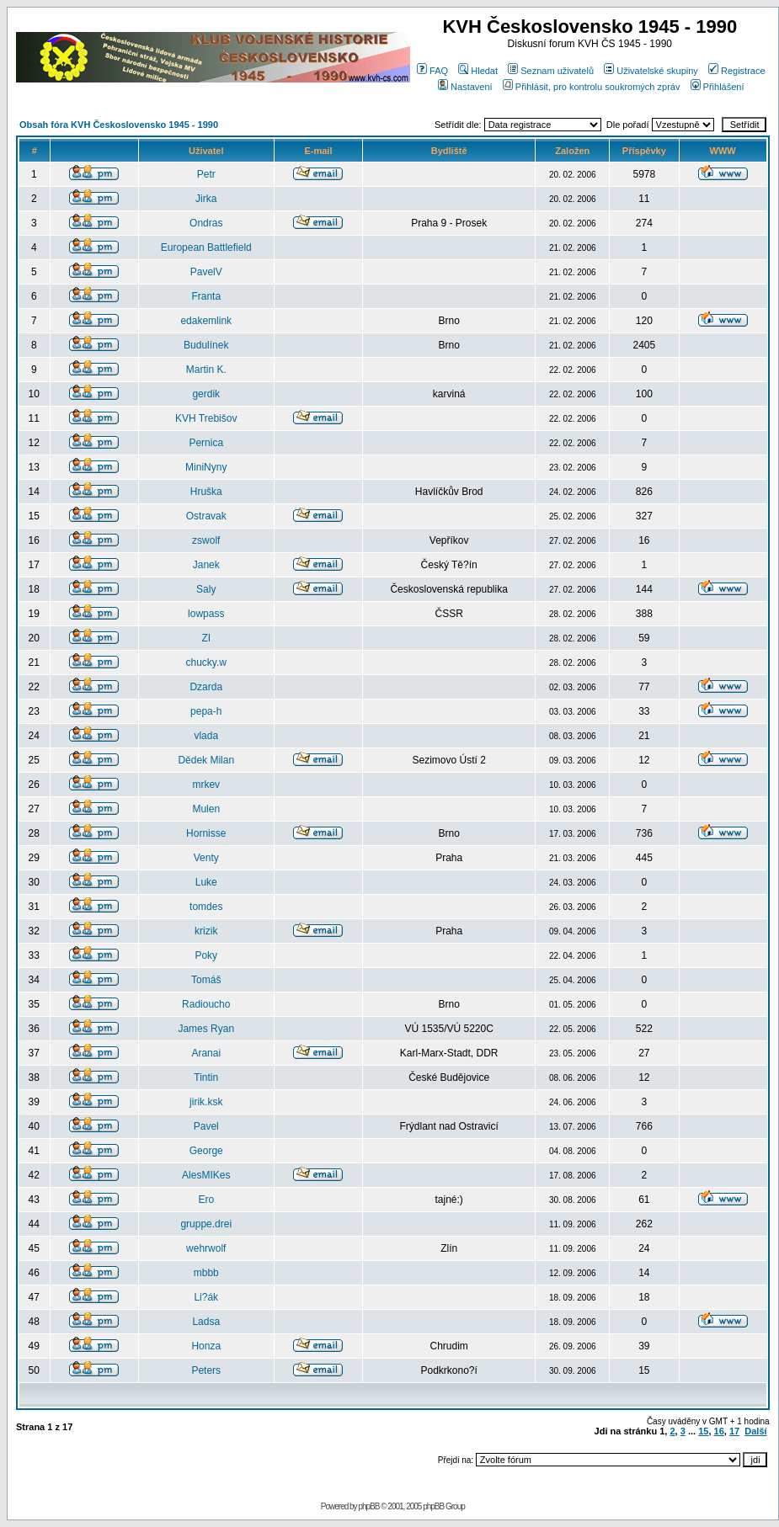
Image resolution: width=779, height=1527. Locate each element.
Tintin (206, 1077)
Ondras (205, 223)
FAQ (432, 71)
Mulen (206, 809)
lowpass (206, 614)
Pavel (206, 1126)
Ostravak (206, 516)
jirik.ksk (205, 1102)
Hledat (478, 71)
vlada (206, 736)
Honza (206, 1346)
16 (719, 1431)
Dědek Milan (206, 760)
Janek (206, 565)
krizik (206, 931)
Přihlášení (717, 87)
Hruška (206, 491)
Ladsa (206, 1321)
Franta (206, 296)
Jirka (205, 199)
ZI (206, 638)
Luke (206, 882)
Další (755, 1431)
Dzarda (205, 687)
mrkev (206, 784)
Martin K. (206, 369)
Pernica (206, 443)
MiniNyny (206, 467)
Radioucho (206, 1004)
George (206, 1151)
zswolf (206, 540)
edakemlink (206, 321)
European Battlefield (206, 247)
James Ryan (206, 1029)
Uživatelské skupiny (651, 71)
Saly (206, 589)
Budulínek (206, 345)
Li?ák (206, 1297)
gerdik (206, 394)
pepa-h (205, 711)
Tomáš (206, 980)
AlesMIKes (206, 1175)
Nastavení (465, 87)
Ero (206, 1199)
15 (703, 1431)
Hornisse (206, 833)
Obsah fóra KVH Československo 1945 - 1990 (118, 125)
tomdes (205, 906)
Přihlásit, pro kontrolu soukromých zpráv (591, 87)
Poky (206, 955)
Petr (206, 174)
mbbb (206, 1273)
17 (734, 1431)
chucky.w (206, 662)
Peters (206, 1370)
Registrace (737, 71)
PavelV (206, 272)
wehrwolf (206, 1248)
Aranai (206, 1053)
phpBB (368, 1506)
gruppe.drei (206, 1224)
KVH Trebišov (206, 418)
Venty (206, 858)
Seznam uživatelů (551, 71)
